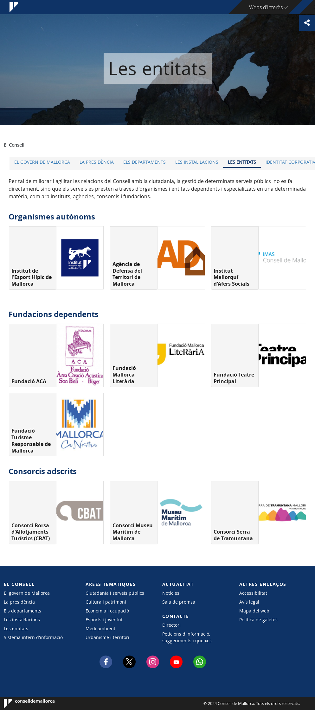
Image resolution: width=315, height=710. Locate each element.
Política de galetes (258, 620)
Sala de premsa (178, 602)
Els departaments (144, 162)
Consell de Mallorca (23, 704)
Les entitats (242, 162)
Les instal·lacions (196, 162)
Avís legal (249, 602)
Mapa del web (254, 611)
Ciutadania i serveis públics (115, 593)
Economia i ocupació (107, 611)
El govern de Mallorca (42, 162)
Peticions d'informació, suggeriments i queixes (187, 637)
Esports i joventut (104, 620)
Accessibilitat (253, 593)
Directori (171, 625)
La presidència (97, 162)
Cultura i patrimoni (106, 602)
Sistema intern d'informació (33, 637)
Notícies (170, 593)
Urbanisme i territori (107, 637)
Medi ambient (100, 628)
